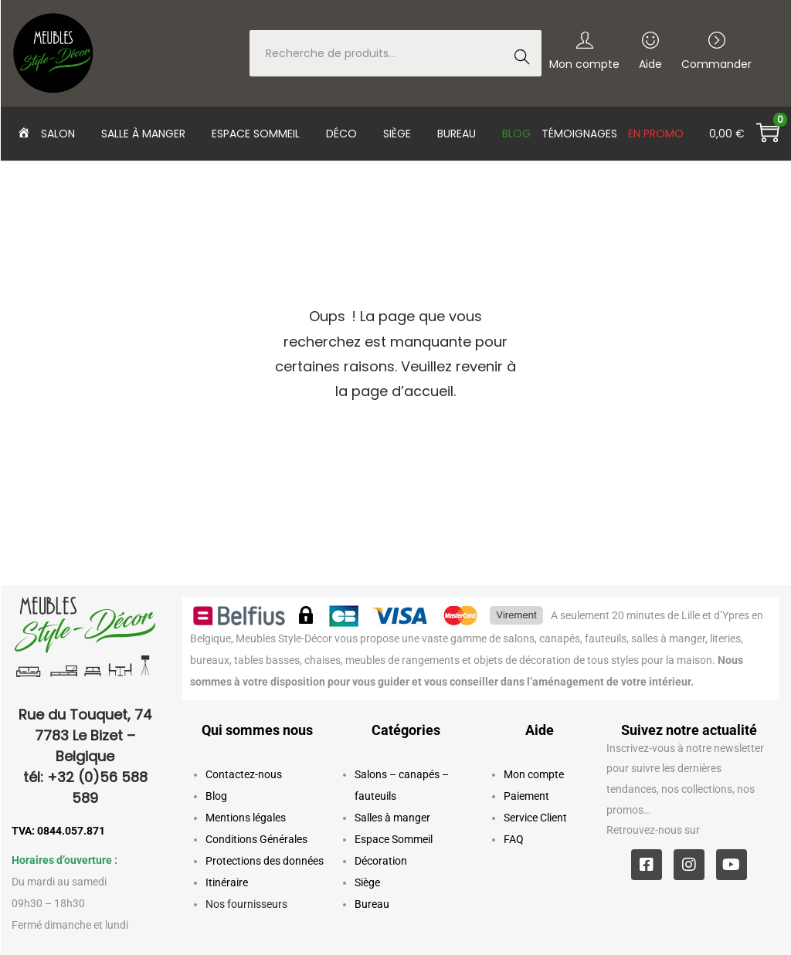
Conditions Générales (256, 839)
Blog (216, 796)
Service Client (535, 817)
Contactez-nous (243, 774)
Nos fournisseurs (246, 904)
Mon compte (534, 774)
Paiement (526, 796)
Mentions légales (245, 817)
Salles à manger (392, 817)
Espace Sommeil (394, 839)
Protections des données (264, 861)
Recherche (526, 54)
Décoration (381, 861)
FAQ (514, 839)
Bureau (372, 904)
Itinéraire (226, 882)
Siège (367, 882)
